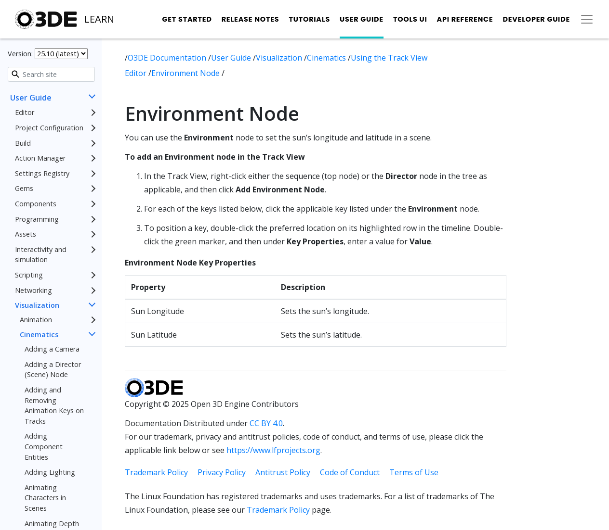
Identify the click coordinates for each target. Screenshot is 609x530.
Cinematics (39, 334)
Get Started (187, 19)
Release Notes (250, 19)
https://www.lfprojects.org (273, 450)
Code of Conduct (350, 472)
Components (35, 203)
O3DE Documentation (168, 57)
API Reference (465, 19)
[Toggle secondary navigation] (587, 19)
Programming (37, 219)
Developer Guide (536, 19)
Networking (33, 290)
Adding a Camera (52, 348)
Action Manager (40, 158)
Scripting (29, 274)
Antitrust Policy (282, 472)
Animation (36, 319)
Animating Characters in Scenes (45, 498)
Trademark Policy (156, 472)
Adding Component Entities (44, 446)
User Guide (362, 19)
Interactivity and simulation (40, 255)
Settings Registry (42, 173)
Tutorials (309, 19)
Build (23, 143)
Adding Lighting (50, 472)
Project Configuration (49, 127)
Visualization (37, 305)
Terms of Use (413, 472)
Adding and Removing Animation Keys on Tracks (54, 405)
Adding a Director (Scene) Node (53, 369)
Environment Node (186, 73)
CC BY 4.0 (266, 423)
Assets (25, 234)
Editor (24, 112)
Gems (24, 188)
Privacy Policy (222, 472)
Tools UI (410, 19)
